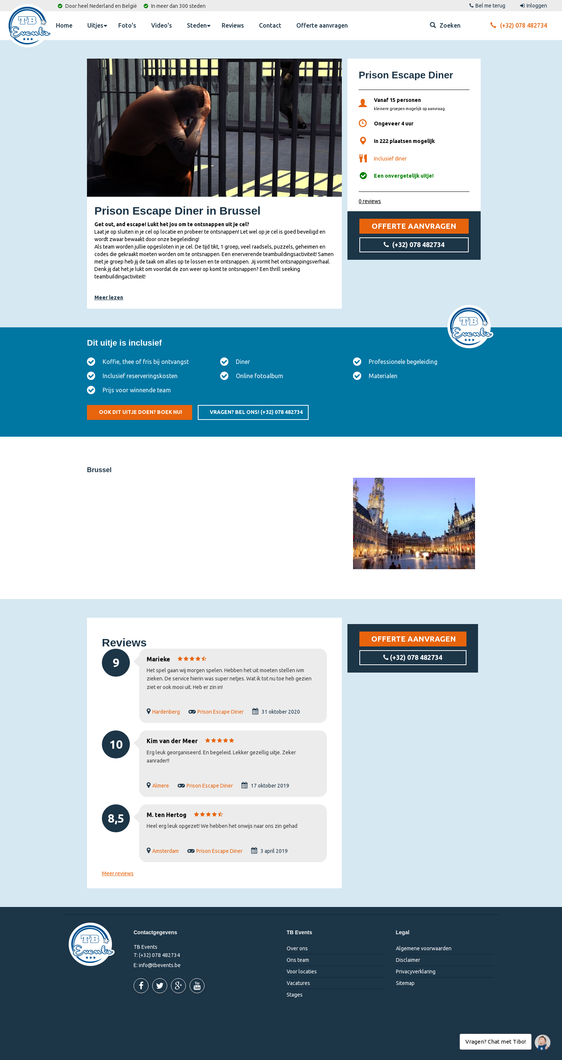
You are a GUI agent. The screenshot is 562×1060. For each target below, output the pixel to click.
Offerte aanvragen (322, 25)
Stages (295, 995)
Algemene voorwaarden (424, 948)
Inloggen (533, 6)
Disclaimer (408, 960)
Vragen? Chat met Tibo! (540, 1039)
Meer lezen (108, 297)
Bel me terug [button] (487, 6)
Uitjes (97, 25)
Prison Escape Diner (220, 712)
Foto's (127, 25)
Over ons (297, 948)
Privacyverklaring (415, 972)
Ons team (298, 960)
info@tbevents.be (160, 965)
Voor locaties (302, 972)
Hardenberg (166, 712)
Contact (270, 25)
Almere (160, 786)
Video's (161, 25)
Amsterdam (165, 851)
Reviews (233, 25)
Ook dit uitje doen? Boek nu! (140, 412)
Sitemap (405, 983)
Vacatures (298, 983)
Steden (198, 25)
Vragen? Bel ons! (256, 412)
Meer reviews (118, 873)
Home (64, 25)
